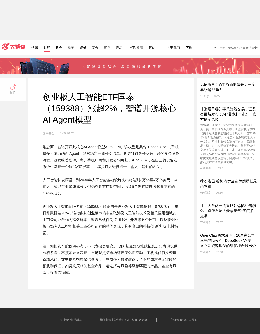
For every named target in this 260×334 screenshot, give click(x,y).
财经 (47, 47)
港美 (71, 47)
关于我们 (173, 47)
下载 (189, 47)
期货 (107, 47)
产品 (119, 47)
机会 (59, 47)
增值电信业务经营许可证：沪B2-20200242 (125, 319)
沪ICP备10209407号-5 (183, 319)
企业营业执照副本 (71, 319)
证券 (83, 47)
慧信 (152, 47)
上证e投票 (135, 47)
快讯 (35, 47)
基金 (95, 47)
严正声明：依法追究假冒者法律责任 (237, 47)
